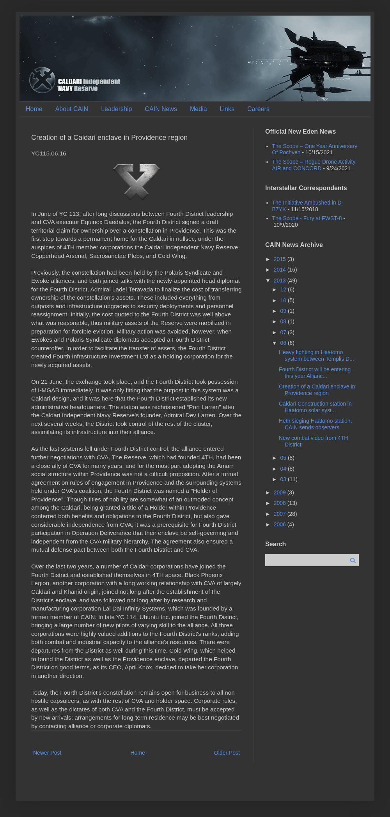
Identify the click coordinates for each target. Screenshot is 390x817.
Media (198, 109)
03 (283, 479)
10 (283, 300)
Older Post (227, 753)
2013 (280, 280)
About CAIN (71, 109)
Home (34, 109)
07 (283, 332)
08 (283, 321)
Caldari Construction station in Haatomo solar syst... (315, 407)
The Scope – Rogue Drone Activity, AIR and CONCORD (314, 165)
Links (227, 109)
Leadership (116, 109)
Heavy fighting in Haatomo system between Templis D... (316, 355)
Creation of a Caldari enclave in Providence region (317, 389)
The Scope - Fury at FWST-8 (307, 218)
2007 (280, 514)
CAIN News (161, 109)
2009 (280, 492)
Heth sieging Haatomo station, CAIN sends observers (315, 424)
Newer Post (47, 753)
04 (283, 469)
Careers (258, 109)
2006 (280, 524)
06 (283, 343)
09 (283, 311)
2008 (280, 503)
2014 (280, 269)
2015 (280, 259)
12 (283, 289)
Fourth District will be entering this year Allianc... (315, 372)
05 (283, 458)
